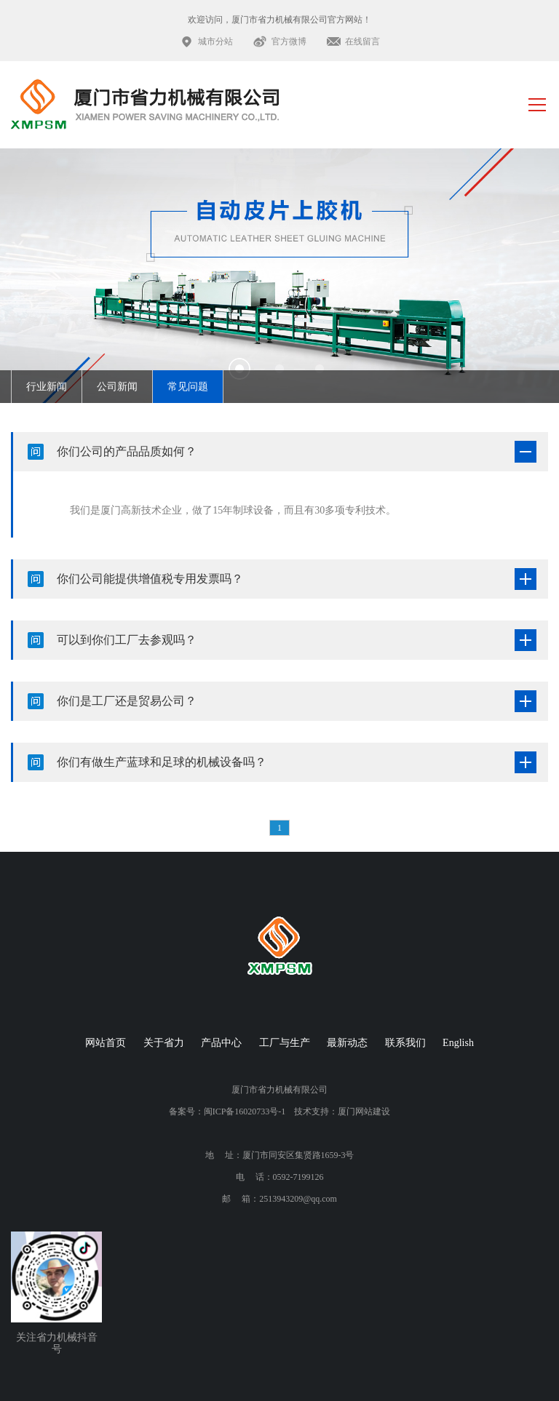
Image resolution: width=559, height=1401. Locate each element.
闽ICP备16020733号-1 (245, 1111)
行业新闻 (46, 386)
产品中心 (221, 1042)
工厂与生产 (284, 1042)
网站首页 (105, 1042)
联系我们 (405, 1042)
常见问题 (187, 386)
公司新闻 (117, 386)
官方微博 (288, 41)
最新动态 (347, 1042)
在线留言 (362, 41)
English (458, 1042)
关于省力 (163, 1042)
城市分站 (215, 41)
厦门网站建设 (364, 1111)
